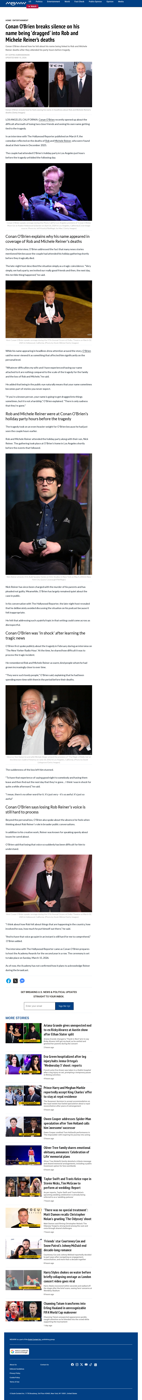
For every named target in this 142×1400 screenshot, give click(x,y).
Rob (47, 140)
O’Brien (86, 350)
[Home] (16, 3)
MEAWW (13, 1339)
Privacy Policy (15, 1373)
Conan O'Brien (47, 119)
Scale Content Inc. (34, 1339)
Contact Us (44, 1365)
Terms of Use (14, 1382)
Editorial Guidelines (17, 1369)
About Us (13, 1365)
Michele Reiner (62, 140)
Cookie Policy (15, 1378)
